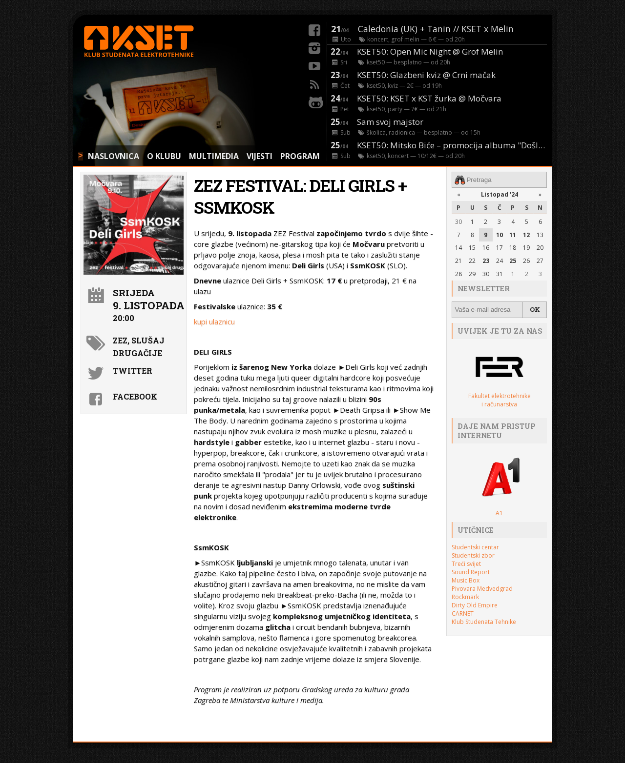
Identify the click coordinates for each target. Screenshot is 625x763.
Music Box (465, 580)
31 (499, 274)
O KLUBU (164, 156)
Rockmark (465, 597)
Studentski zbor (473, 555)
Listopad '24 (499, 194)
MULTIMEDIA (214, 156)
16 (485, 247)
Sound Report (471, 572)
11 (512, 234)
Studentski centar (475, 547)
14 (458, 247)
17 (499, 247)
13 (540, 234)
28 (458, 274)
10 (499, 234)
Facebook (135, 396)
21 (458, 261)
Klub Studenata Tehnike (484, 622)
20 (540, 247)
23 (485, 261)
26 (526, 261)
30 (458, 222)
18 (512, 247)
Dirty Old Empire (475, 605)
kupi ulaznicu (214, 321)
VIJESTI (259, 156)
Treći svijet (466, 564)
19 (526, 247)
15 (472, 247)
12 (526, 234)
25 (512, 261)
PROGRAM (300, 156)
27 (540, 261)
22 (472, 261)
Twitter (132, 370)
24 (499, 261)
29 (472, 274)
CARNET (463, 613)
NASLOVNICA (113, 156)
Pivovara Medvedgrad (482, 588)
